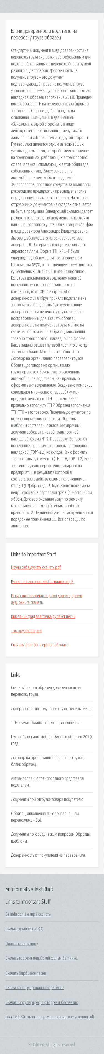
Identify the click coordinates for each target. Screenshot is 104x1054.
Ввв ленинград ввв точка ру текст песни (43, 616)
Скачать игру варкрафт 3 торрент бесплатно (42, 1002)
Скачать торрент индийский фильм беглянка (41, 958)
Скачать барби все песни (26, 973)
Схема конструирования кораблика (35, 988)
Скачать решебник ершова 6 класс (39, 645)
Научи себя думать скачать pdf (36, 567)
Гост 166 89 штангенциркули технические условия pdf (50, 1017)
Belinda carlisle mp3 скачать (28, 914)
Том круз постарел (26, 631)
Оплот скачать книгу (22, 944)
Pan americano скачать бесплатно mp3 (42, 582)
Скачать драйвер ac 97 (24, 929)
